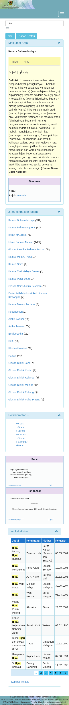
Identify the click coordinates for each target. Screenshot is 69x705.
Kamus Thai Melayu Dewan (24, 271)
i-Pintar (20, 445)
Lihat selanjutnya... (15, 485)
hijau (15, 61)
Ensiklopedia (15, 333)
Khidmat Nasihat (17, 348)
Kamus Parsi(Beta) (19, 278)
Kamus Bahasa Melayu (21, 220)
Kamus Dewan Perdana (21, 304)
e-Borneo (21, 438)
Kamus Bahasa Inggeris (22, 227)
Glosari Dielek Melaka (20, 384)
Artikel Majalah (16, 326)
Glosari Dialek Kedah (20, 370)
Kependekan (15, 311)
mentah (21, 195)
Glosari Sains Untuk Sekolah (24, 286)
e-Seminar (21, 441)
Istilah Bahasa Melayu (20, 242)
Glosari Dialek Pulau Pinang (24, 399)
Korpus (20, 423)
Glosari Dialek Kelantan (21, 377)
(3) (51, 520)
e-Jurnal (20, 430)
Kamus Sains (15, 264)
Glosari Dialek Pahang (21, 392)
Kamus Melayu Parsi (20, 256)
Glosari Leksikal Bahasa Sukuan (26, 249)
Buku (11, 341)
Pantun (12, 355)
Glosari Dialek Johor (19, 362)
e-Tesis (20, 427)
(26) (50, 485)
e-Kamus (21, 434)
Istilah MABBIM (17, 234)
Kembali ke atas (20, 681)
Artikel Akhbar (16, 319)
